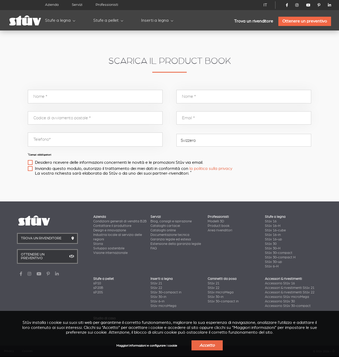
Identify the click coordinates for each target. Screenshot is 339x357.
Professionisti (107, 5)
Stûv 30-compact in (165, 292)
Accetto (207, 345)
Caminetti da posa (222, 279)
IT (265, 5)
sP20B (98, 288)
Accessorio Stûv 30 (280, 301)
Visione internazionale (110, 253)
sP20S (98, 292)
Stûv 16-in (273, 235)
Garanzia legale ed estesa (170, 239)
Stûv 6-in (157, 301)
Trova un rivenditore (253, 21)
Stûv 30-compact (278, 253)
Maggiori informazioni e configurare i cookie (146, 345)
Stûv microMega (163, 306)
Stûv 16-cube (275, 230)
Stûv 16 (270, 221)
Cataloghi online (163, 230)
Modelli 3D (216, 221)
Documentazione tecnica (169, 235)
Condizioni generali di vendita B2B (120, 221)
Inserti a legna (155, 20)
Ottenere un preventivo (304, 21)
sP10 (97, 283)
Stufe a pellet (106, 20)
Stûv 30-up (273, 262)
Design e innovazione (109, 230)
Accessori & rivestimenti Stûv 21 (289, 288)
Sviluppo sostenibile (108, 248)
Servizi (77, 5)
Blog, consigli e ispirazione (171, 221)
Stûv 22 (156, 288)
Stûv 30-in (158, 297)
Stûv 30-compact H (280, 257)
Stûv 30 (270, 244)
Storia (98, 244)
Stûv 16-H (272, 226)
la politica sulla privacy (210, 168)
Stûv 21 (156, 283)
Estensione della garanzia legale (175, 244)
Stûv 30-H (272, 248)
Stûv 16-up (273, 239)
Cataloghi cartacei (165, 226)
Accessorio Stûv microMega (287, 297)
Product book (219, 226)
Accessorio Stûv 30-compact (288, 306)
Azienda (52, 5)
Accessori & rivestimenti (283, 279)
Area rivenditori (220, 230)
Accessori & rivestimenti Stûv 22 (289, 292)
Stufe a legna (58, 20)
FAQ (153, 248)
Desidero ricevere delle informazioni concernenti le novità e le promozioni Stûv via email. (119, 162)
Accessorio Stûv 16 (280, 283)
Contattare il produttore (112, 226)
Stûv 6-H (272, 266)
